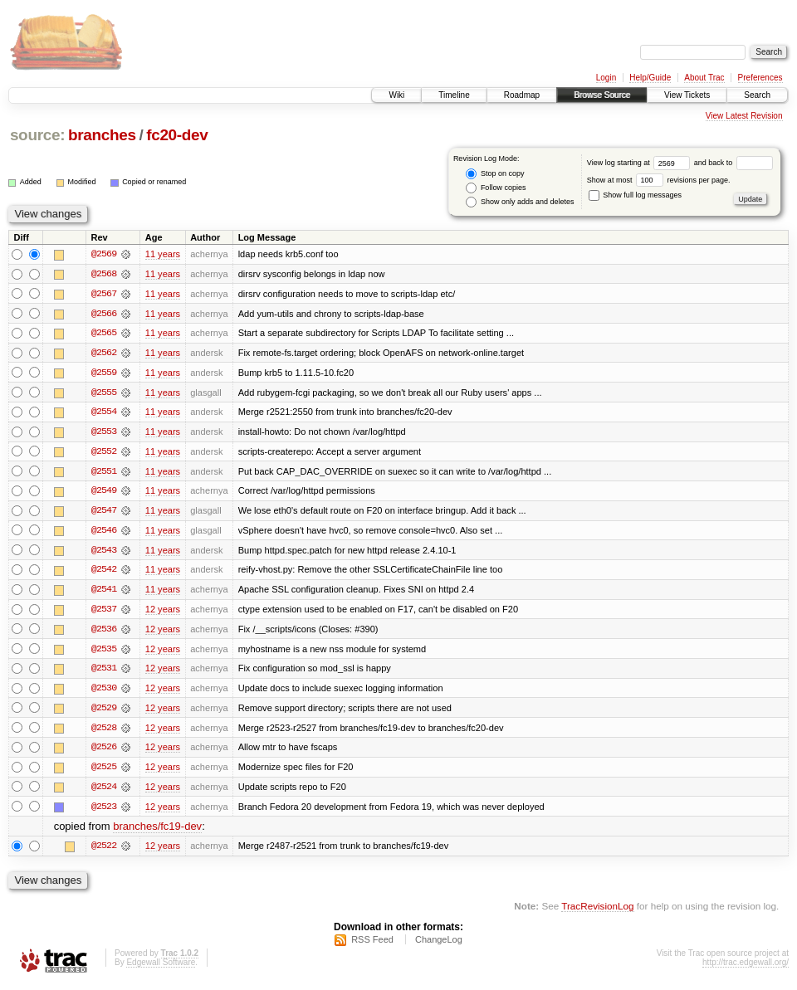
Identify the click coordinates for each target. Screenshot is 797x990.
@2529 (103, 712)
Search (757, 95)
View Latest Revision (744, 115)
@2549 (103, 493)
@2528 (103, 732)
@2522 (103, 851)
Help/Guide (650, 77)
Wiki (396, 95)
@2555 (103, 393)
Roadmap (522, 95)
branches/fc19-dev (157, 832)
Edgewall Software (160, 968)
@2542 (103, 572)
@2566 (103, 313)
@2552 (103, 453)
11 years (162, 254)
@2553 (103, 433)
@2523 (103, 811)
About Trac (704, 77)
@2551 (103, 473)
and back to (733, 162)
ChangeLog (438, 945)
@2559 (103, 373)
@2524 (103, 791)
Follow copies (496, 188)
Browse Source (602, 95)
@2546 (103, 532)
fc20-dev (177, 135)
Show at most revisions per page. (659, 180)
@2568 (103, 273)
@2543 (103, 552)
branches (102, 135)
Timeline (453, 95)
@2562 (103, 353)
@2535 (103, 652)
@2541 (103, 592)
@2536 (103, 632)
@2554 (103, 413)
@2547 (103, 512)
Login (606, 77)
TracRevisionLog (597, 911)
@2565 (103, 333)
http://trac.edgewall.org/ (745, 968)
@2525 (103, 771)
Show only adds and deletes (520, 202)
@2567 (103, 293)
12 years (162, 612)
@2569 (103, 254)
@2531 (103, 672)
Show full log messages (635, 195)
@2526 (103, 751)
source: (37, 135)
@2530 (103, 692)
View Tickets (687, 95)
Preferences (760, 77)
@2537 (103, 612)
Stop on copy (495, 173)
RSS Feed (372, 945)
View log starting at (640, 162)
